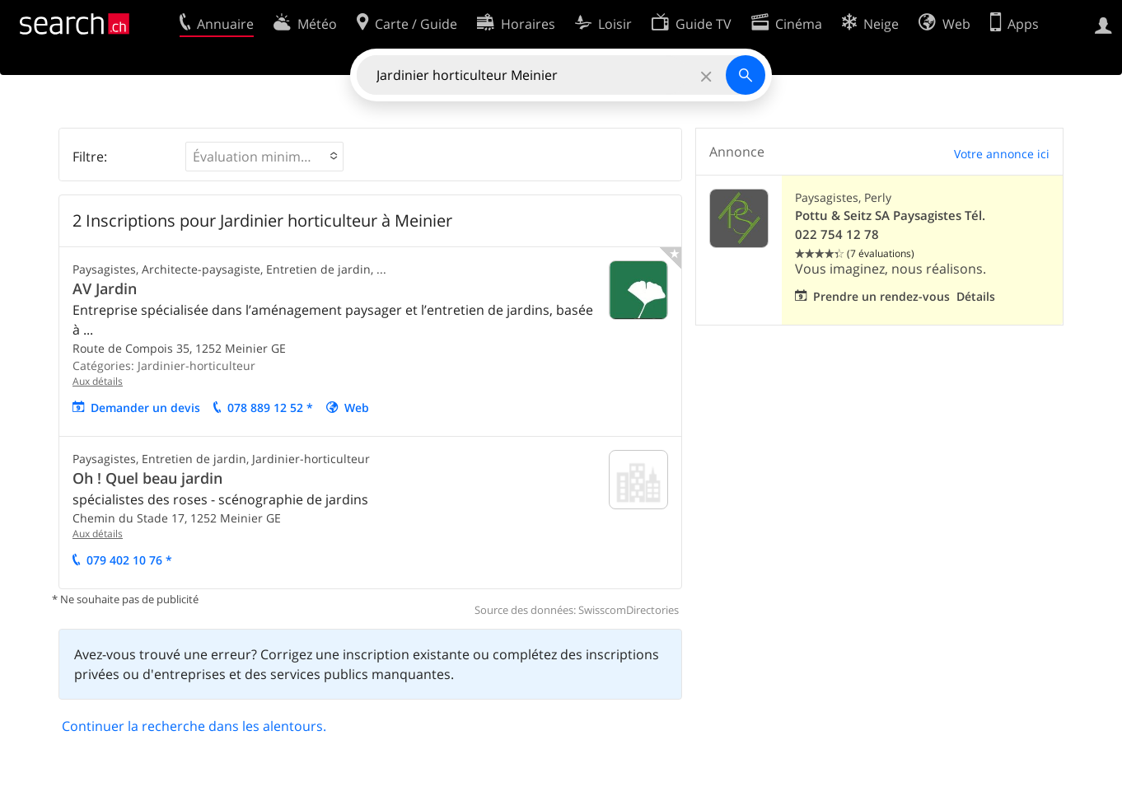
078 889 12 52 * (270, 407)
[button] (264, 156)
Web (356, 407)
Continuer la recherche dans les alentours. (194, 726)
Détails (975, 296)
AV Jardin (104, 288)
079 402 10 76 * (129, 560)
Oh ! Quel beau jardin (147, 478)
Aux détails (97, 381)
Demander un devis (145, 407)
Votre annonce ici (1002, 154)
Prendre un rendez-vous (881, 296)
